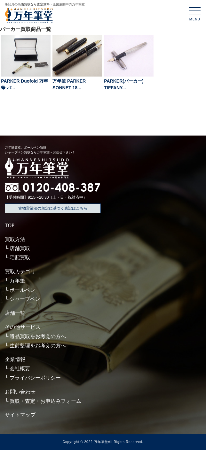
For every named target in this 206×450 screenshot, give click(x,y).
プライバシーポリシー (35, 377)
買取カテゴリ (20, 271)
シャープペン (25, 299)
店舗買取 (20, 248)
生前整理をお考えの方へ (38, 345)
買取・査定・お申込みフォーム (45, 401)
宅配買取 (20, 257)
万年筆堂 (101, 442)
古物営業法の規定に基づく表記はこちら (52, 208)
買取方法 (15, 239)
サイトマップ (20, 414)
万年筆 (17, 281)
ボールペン (22, 290)
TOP (9, 225)
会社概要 (20, 368)
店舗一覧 (15, 313)
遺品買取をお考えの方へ (38, 336)
